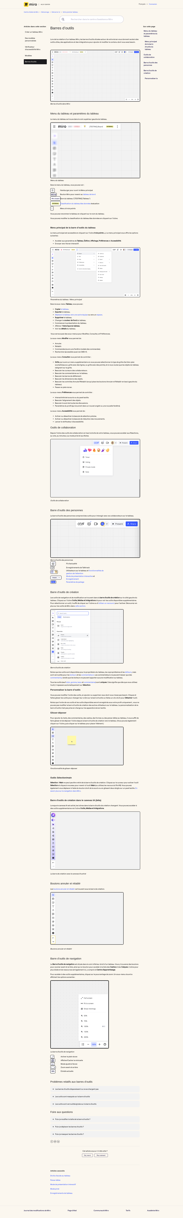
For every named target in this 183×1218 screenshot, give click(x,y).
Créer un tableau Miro (33, 32)
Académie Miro (153, 1210)
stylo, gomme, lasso (74, 682)
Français (142, 4)
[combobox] (91, 19)
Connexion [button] (153, 4)
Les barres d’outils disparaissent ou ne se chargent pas (77, 1089)
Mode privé (54, 1189)
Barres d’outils (30, 62)
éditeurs (128, 672)
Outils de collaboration (149, 56)
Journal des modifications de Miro (37, 1210)
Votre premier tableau (70, 12)
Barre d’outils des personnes (150, 63)
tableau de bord (89, 194)
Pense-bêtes (55, 1180)
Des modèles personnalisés (30, 39)
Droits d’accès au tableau (60, 1176)
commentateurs (87, 675)
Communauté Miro (101, 1210)
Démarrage (45, 12)
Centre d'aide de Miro (31, 12)
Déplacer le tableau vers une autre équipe (71, 315)
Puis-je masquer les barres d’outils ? (69, 1134)
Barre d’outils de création (150, 71)
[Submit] (62, 19)
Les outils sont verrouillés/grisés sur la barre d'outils (75, 1104)
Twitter (55, 1141)
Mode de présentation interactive (79, 576)
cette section (80, 606)
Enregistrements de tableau (61, 1193)
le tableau (64, 309)
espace (99, 315)
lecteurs (73, 675)
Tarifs (128, 1210)
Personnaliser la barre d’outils (151, 79)
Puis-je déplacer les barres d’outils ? (69, 1127)
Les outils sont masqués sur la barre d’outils (72, 1096)
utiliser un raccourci (106, 603)
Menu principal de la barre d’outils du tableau (151, 45)
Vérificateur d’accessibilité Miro (32, 48)
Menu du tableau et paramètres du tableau (150, 33)
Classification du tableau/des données (75, 203)
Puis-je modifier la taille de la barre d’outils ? (72, 1119)
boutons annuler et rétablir (64, 889)
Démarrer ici (56, 12)
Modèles (28, 55)
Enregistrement (72, 579)
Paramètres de (72, 582)
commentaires (56, 678)
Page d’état (72, 1210)
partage (81, 582)
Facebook (51, 1141)
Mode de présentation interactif (63, 1184)
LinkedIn (58, 1141)
